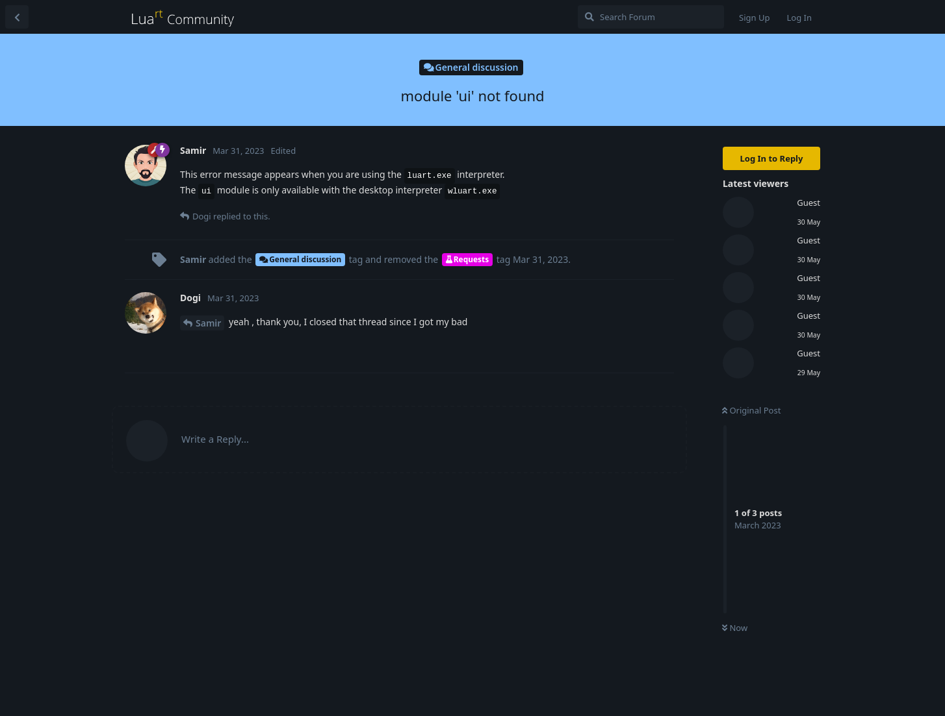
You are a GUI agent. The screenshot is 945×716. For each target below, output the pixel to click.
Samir (208, 323)
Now (734, 628)
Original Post (751, 410)
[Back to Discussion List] (17, 17)
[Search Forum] (651, 17)
